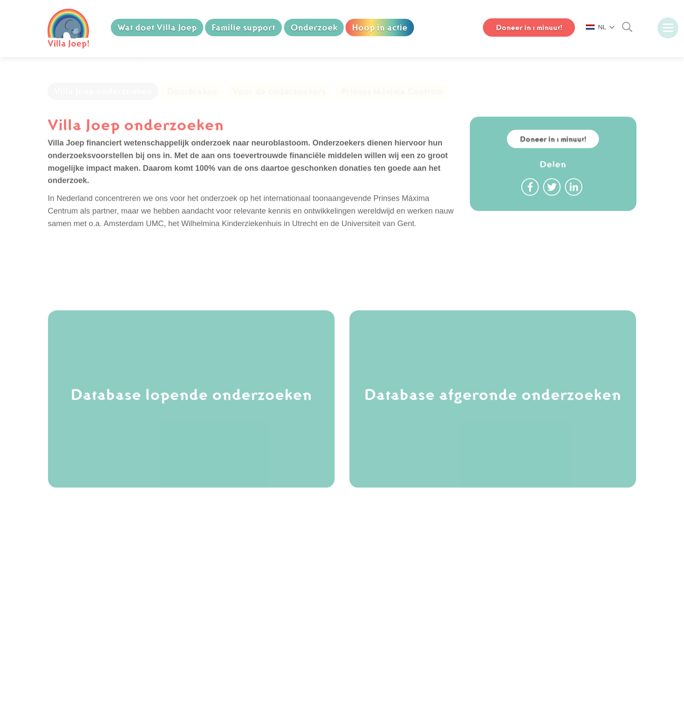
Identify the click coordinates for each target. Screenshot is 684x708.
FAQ (80, 623)
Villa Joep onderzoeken (103, 111)
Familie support (244, 27)
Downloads (91, 648)
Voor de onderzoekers (279, 111)
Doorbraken (192, 111)
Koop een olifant (100, 585)
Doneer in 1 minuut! (553, 166)
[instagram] (379, 590)
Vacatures (89, 598)
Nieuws (85, 610)
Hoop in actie (380, 27)
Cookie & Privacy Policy (113, 635)
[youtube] (401, 590)
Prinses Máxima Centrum (392, 111)
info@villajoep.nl (245, 598)
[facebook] (357, 590)
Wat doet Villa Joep (157, 27)
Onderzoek (314, 27)
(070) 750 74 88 (244, 585)
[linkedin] (422, 590)
